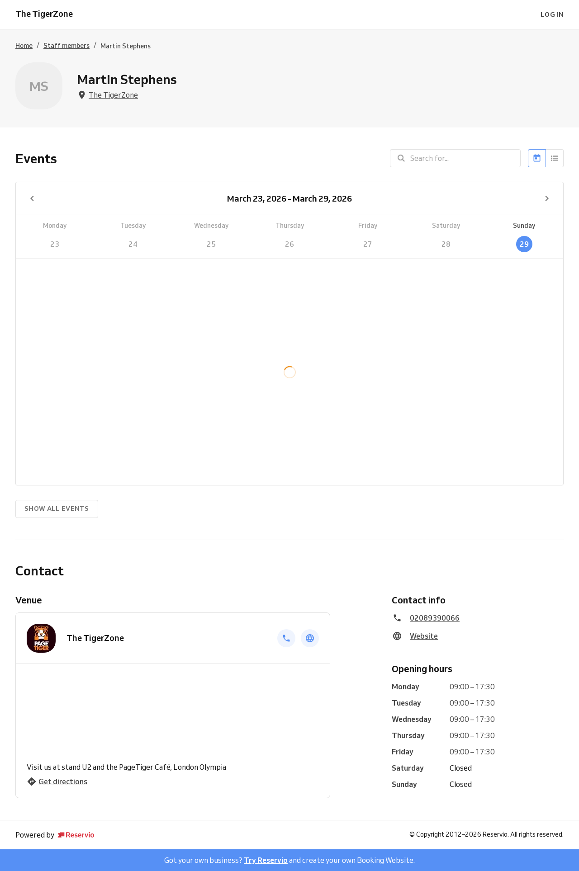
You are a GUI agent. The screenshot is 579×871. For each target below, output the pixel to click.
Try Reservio (266, 860)
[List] (555, 158)
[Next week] (546, 198)
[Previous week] (32, 198)
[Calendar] (537, 158)
